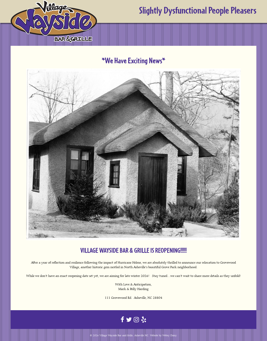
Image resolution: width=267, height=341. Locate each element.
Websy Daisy (169, 335)
